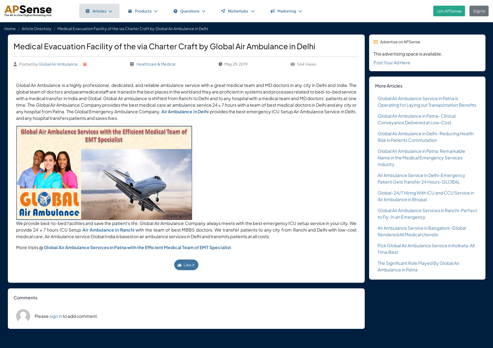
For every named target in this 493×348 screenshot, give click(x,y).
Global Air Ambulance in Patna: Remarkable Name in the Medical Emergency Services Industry (421, 157)
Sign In (479, 10)
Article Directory (37, 28)
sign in (55, 316)
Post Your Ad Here (392, 62)
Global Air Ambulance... (60, 64)
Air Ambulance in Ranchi (108, 230)
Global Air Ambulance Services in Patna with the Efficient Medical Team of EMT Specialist (137, 247)
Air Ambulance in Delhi (185, 111)
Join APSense (449, 10)
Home (10, 28)
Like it (186, 264)
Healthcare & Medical (155, 64)
